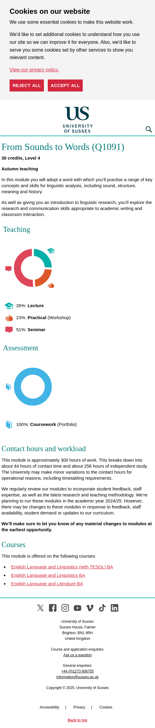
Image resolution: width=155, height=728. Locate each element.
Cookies (105, 707)
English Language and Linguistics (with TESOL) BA (62, 566)
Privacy (79, 707)
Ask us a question (77, 655)
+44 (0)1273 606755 (77, 671)
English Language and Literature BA (47, 583)
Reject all (27, 85)
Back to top (77, 720)
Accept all (65, 85)
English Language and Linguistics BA (48, 575)
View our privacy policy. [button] (34, 69)
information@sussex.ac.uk (77, 677)
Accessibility (49, 707)
